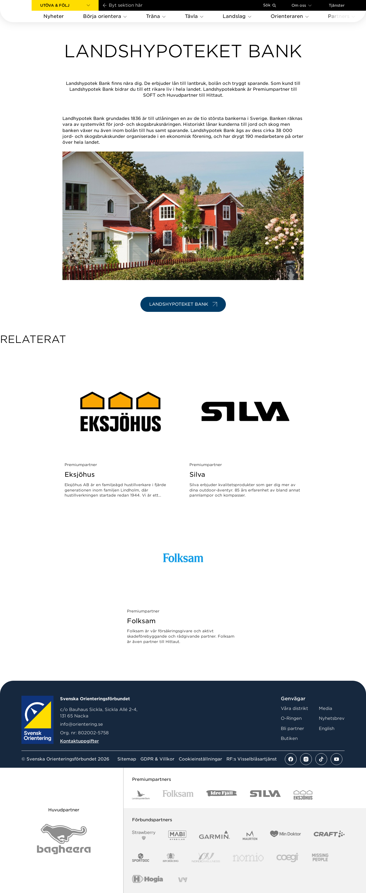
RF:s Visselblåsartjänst (251, 759)
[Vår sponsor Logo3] (287, 857)
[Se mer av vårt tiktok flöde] (321, 759)
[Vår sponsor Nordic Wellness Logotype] (206, 857)
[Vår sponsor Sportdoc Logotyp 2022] (141, 857)
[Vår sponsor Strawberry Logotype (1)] (144, 835)
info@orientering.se (81, 724)
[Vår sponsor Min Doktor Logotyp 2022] (285, 835)
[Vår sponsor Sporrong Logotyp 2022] (170, 857)
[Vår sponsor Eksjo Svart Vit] (303, 795)
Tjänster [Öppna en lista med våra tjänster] (337, 5)
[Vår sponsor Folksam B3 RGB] (178, 795)
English (326, 728)
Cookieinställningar (200, 759)
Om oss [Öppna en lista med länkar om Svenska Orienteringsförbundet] (302, 5)
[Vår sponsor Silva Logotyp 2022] (265, 795)
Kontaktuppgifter (79, 741)
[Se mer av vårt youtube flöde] (336, 759)
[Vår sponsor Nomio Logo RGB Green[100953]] (248, 857)
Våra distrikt (294, 708)
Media (325, 708)
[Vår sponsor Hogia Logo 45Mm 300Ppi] (147, 879)
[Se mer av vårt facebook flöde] (291, 759)
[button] (65, 5)
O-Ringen (291, 718)
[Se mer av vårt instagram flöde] (306, 759)
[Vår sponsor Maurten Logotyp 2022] (250, 835)
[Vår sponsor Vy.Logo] (183, 879)
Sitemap (126, 759)
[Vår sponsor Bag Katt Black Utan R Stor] (64, 839)
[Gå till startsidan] (24, 11)
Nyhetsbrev (332, 718)
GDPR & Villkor (157, 759)
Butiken (289, 738)
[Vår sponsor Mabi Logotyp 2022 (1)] (177, 835)
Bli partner (292, 728)
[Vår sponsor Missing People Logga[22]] (320, 857)
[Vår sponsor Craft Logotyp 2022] (329, 835)
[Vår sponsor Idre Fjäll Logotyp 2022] (221, 795)
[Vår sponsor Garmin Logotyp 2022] (214, 835)
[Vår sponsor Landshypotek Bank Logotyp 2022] (141, 795)
